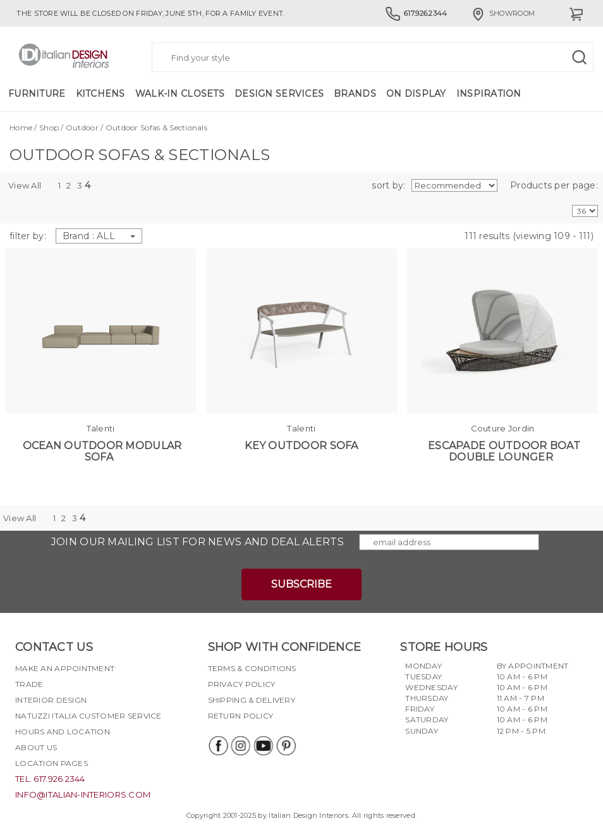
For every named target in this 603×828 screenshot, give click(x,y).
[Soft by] (454, 185)
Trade (29, 684)
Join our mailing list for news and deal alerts (197, 542)
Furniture (37, 93)
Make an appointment (64, 668)
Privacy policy (242, 684)
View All (24, 185)
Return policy (241, 715)
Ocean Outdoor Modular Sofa (102, 451)
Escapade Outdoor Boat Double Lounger (504, 451)
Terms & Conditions (252, 668)
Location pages (51, 763)
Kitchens (100, 93)
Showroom (502, 13)
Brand (99, 236)
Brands (355, 93)
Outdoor (82, 127)
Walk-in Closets (179, 93)
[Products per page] (585, 211)
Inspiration (488, 93)
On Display (416, 93)
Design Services (279, 93)
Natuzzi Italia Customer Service (88, 715)
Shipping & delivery (251, 700)
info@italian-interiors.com (82, 794)
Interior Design (51, 700)
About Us (36, 747)
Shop (49, 127)
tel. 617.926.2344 (50, 779)
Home (20, 127)
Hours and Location (62, 731)
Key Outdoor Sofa (301, 446)
